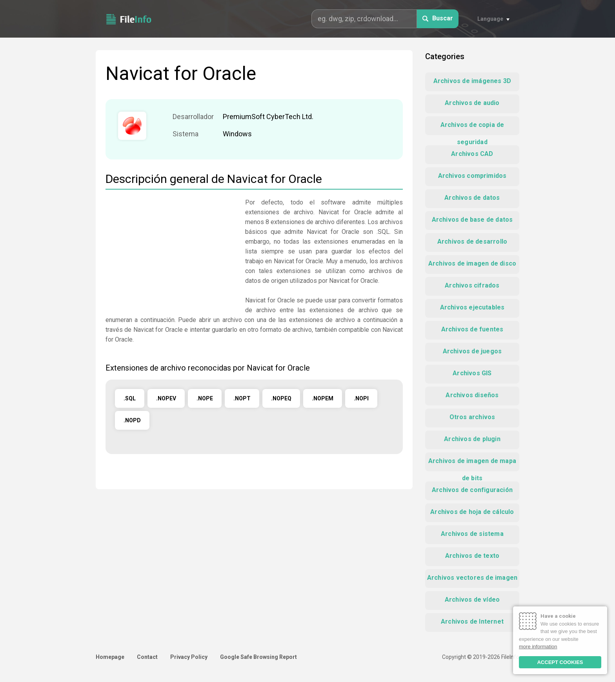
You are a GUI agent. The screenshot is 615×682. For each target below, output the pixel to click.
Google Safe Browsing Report (258, 657)
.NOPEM (322, 398)
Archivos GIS (472, 373)
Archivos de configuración (472, 490)
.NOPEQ (281, 398)
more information (538, 646)
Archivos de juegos (472, 351)
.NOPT (242, 398)
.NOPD (132, 420)
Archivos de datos (472, 197)
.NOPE (205, 398)
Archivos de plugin (472, 439)
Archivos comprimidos (472, 175)
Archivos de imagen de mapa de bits (472, 464)
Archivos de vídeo (472, 599)
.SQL (130, 398)
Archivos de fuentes (472, 329)
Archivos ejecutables (472, 307)
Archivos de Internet (472, 621)
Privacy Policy (188, 657)
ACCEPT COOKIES (560, 662)
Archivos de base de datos (472, 219)
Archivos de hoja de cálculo (472, 512)
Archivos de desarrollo (472, 241)
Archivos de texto (472, 555)
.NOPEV (166, 398)
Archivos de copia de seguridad (472, 128)
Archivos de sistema (472, 533)
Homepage (110, 657)
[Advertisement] (171, 252)
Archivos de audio (472, 103)
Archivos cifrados (472, 285)
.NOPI (361, 398)
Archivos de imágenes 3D (472, 81)
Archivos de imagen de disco (472, 263)
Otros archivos (472, 417)
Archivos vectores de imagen (472, 577)
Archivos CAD (472, 153)
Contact (147, 657)
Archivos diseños (472, 395)
